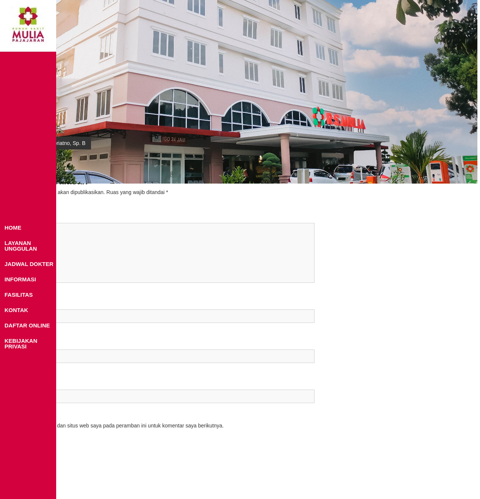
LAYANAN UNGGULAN (20, 246)
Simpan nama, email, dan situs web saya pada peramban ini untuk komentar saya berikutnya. (115, 426)
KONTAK (16, 310)
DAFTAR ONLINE (27, 325)
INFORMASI (20, 279)
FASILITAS (18, 294)
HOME (12, 227)
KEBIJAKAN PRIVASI (20, 344)
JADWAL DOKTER (29, 264)
